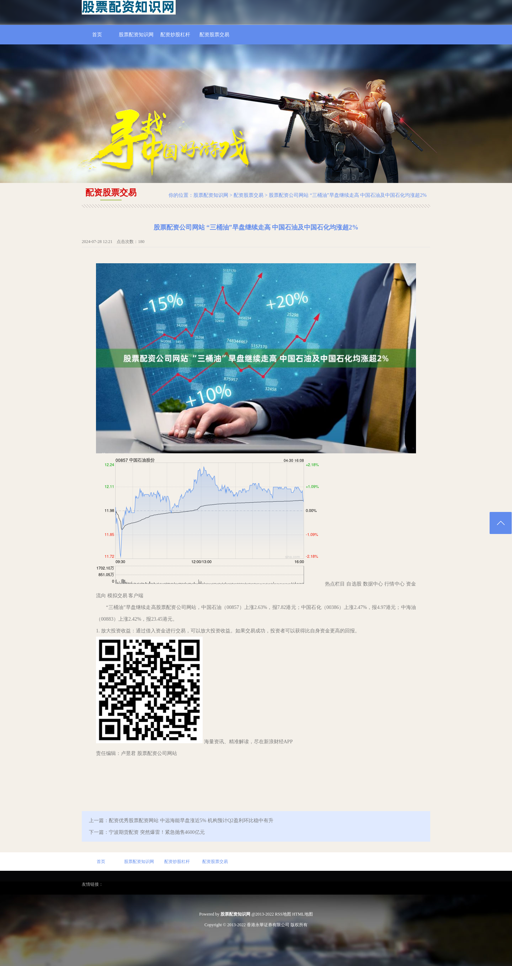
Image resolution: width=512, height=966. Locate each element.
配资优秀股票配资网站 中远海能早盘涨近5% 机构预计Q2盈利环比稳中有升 (191, 820)
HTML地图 (302, 914)
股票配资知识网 (136, 34)
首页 (97, 34)
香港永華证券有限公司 (268, 924)
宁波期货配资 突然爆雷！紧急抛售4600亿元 (157, 832)
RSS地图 (283, 914)
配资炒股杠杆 (175, 34)
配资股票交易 (214, 34)
